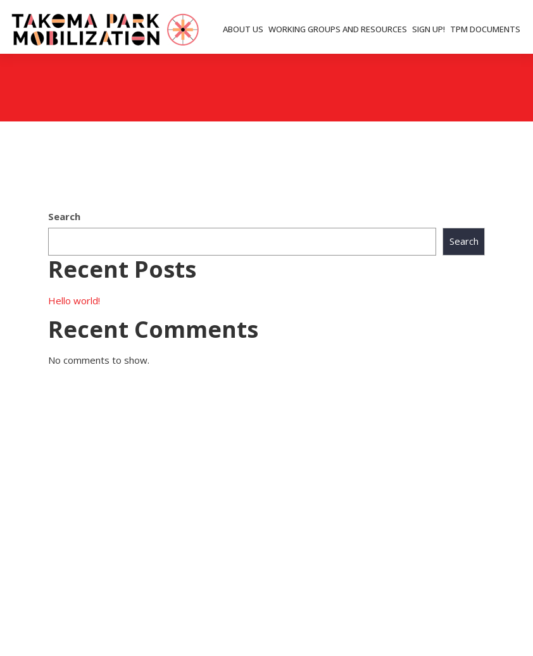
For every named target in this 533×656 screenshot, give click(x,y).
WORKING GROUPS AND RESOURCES (337, 29)
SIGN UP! (428, 29)
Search (64, 216)
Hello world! (74, 300)
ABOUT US (243, 29)
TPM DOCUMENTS (485, 29)
